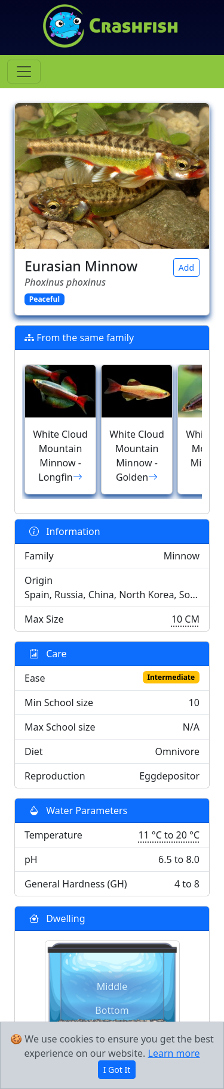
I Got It (117, 1069)
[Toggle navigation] (24, 71)
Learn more (174, 1053)
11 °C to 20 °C (169, 835)
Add (186, 267)
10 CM (185, 619)
